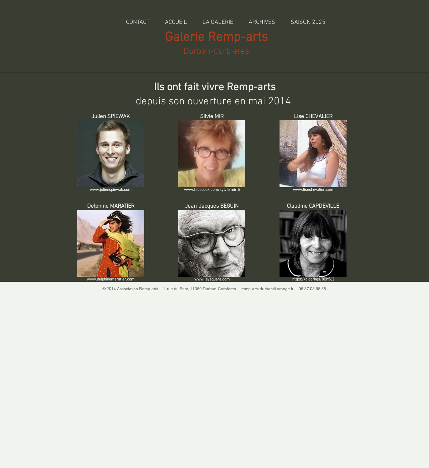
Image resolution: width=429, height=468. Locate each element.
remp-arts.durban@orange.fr (267, 289)
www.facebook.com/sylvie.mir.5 (212, 190)
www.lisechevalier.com (313, 190)
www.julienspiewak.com (110, 190)
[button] (262, 19)
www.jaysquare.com (212, 279)
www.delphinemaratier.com (110, 279)
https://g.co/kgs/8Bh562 (313, 279)
